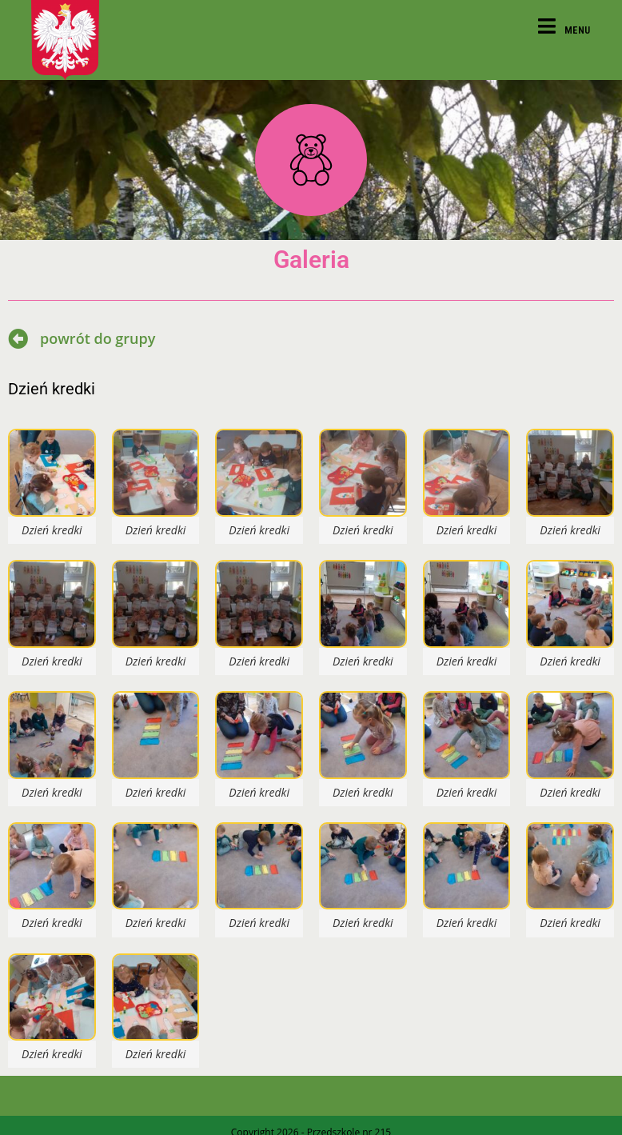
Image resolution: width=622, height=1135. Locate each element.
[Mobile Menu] (564, 30)
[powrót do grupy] (18, 339)
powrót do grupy (97, 338)
